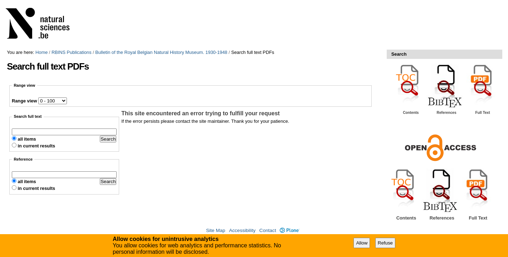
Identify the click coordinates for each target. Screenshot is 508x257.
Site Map (215, 230)
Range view (24, 101)
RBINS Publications (72, 52)
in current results (36, 145)
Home (41, 52)
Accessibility (242, 230)
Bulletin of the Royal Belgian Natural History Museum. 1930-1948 (161, 52)
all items (27, 139)
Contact (267, 230)
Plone (289, 230)
